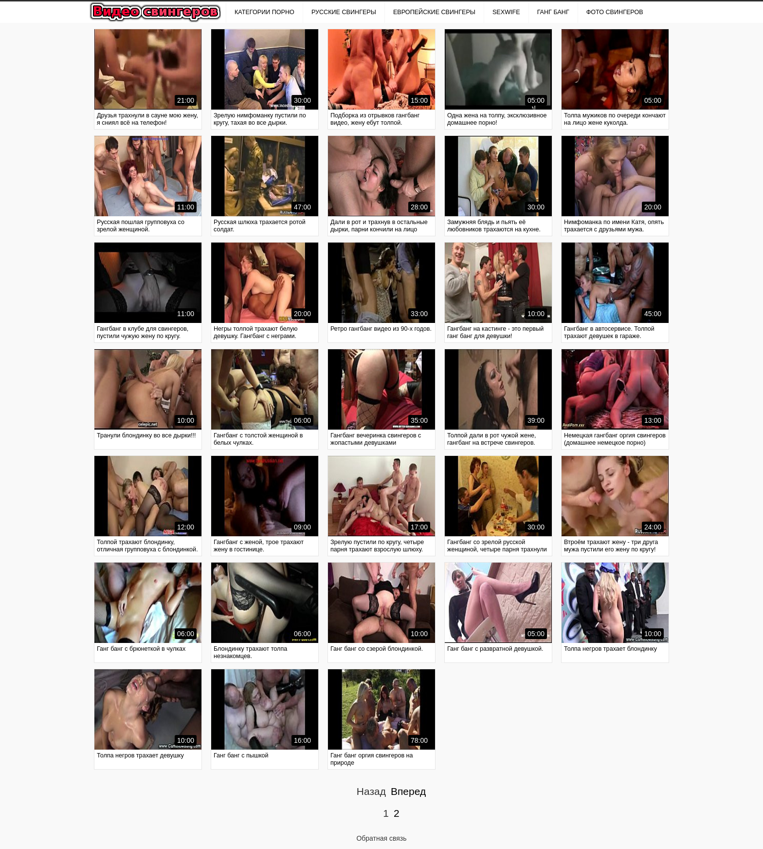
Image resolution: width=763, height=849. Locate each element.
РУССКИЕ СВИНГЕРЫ (343, 12)
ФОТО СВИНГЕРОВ (614, 12)
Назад (371, 791)
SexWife (506, 12)
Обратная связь (381, 838)
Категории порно (264, 12)
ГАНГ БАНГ (553, 12)
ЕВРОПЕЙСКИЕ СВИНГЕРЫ (434, 12)
